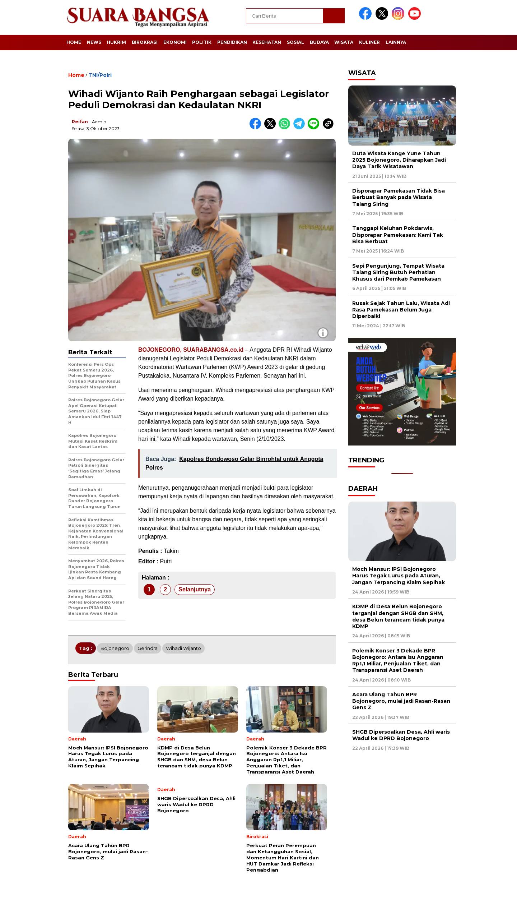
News (94, 42)
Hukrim (116, 42)
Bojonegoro (115, 648)
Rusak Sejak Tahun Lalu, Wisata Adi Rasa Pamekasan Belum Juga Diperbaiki (401, 309)
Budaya (319, 42)
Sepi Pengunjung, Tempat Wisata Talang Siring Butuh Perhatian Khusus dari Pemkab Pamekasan (398, 272)
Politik (201, 42)
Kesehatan (266, 42)
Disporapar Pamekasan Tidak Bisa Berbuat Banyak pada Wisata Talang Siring (398, 197)
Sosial (295, 42)
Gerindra (148, 648)
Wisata (343, 42)
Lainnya (396, 42)
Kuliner (369, 42)
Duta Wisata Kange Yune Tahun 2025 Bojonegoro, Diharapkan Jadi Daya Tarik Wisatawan (399, 160)
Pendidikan (232, 42)
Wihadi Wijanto (183, 648)
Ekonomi (175, 42)
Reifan (80, 121)
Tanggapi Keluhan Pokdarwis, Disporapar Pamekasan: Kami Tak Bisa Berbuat (397, 234)
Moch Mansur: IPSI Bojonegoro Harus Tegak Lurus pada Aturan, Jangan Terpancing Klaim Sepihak (398, 575)
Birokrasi (145, 42)
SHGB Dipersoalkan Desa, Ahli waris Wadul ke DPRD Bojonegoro (401, 735)
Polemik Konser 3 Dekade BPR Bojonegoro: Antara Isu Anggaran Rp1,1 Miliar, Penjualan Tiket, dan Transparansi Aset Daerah (397, 660)
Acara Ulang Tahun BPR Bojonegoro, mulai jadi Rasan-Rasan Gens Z (401, 701)
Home (73, 42)
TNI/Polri (100, 75)
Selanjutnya (194, 589)
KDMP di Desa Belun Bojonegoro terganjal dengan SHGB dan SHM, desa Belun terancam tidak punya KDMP (398, 616)
